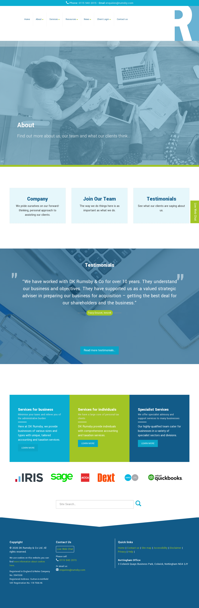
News (87, 19)
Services (54, 19)
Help (130, 551)
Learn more (27, 447)
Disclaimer (175, 548)
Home (27, 19)
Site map (146, 548)
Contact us (122, 19)
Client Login (104, 19)
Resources (72, 19)
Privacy (122, 551)
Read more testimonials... (99, 350)
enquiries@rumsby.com (119, 3)
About (39, 19)
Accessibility (160, 548)
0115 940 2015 (88, 3)
